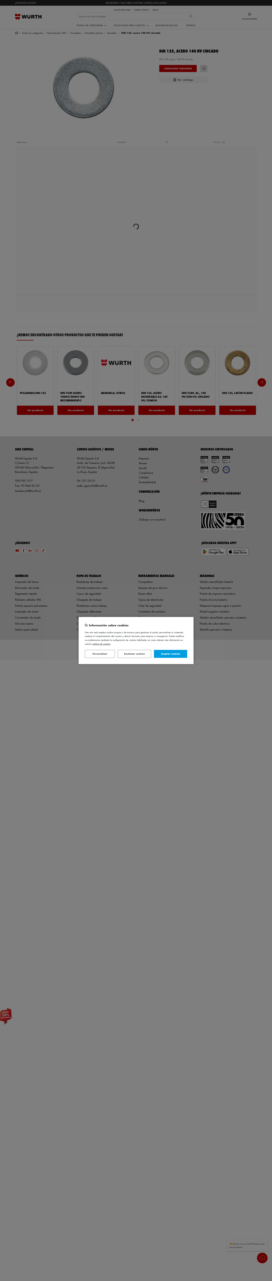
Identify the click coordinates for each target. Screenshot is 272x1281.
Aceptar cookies (170, 653)
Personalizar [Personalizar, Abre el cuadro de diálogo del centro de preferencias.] (99, 653)
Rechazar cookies (134, 653)
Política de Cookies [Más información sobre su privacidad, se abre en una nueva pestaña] (101, 643)
